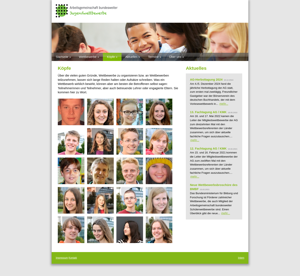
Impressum (62, 257)
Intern (241, 257)
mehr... (223, 103)
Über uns (175, 57)
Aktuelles (131, 57)
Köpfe (111, 57)
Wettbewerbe (88, 57)
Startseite (62, 57)
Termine (153, 57)
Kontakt (73, 257)
